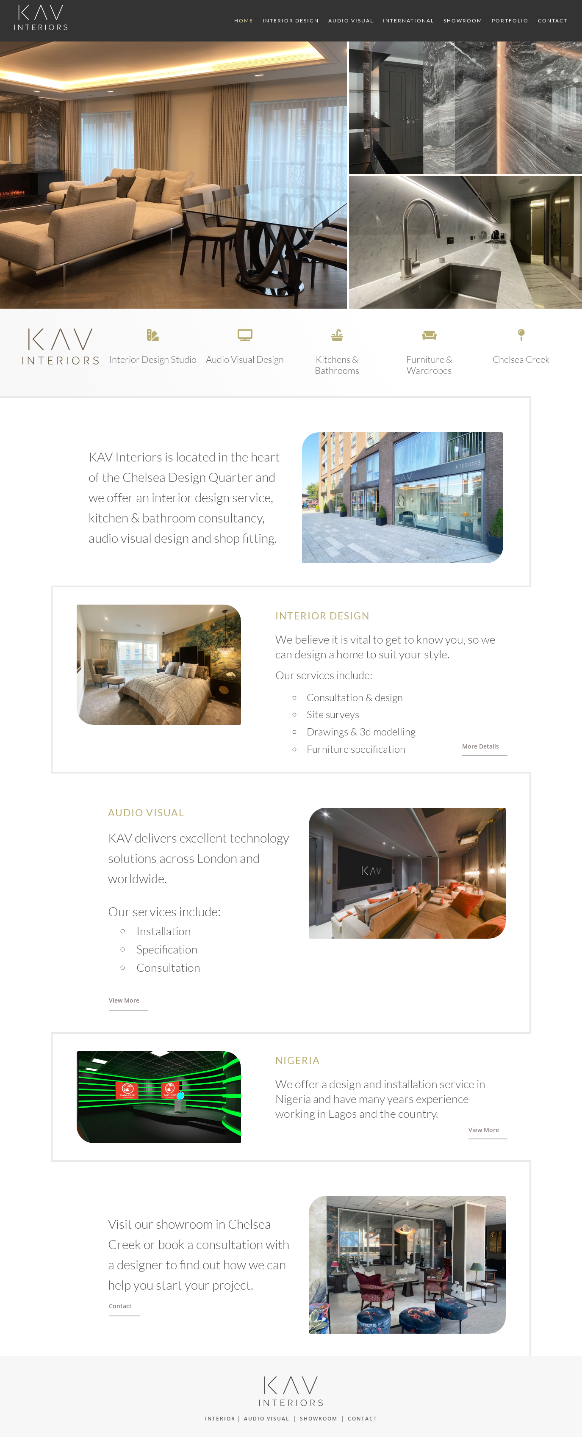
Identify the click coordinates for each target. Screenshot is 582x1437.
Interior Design (291, 21)
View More (124, 1000)
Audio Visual (351, 21)
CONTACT (362, 1418)
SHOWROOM (319, 1418)
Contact (553, 21)
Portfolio (510, 21)
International (408, 21)
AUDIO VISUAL (267, 1418)
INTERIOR (220, 1418)
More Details (480, 746)
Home (243, 21)
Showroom (462, 21)
